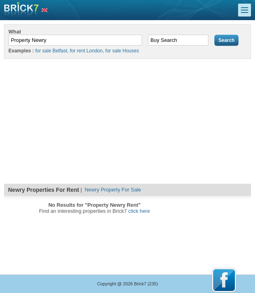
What (14, 32)
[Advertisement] (127, 119)
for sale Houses (122, 51)
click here (139, 211)
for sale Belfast (51, 51)
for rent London (86, 51)
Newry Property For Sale (113, 190)
